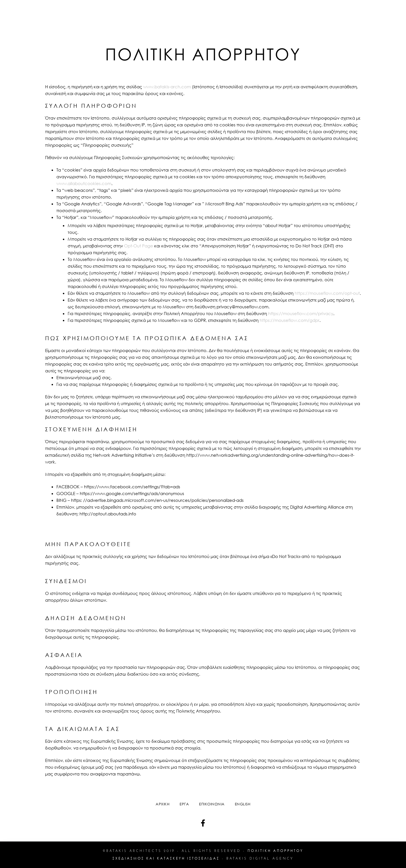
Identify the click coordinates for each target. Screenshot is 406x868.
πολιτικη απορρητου (275, 850)
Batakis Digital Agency (260, 858)
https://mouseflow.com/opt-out (327, 293)
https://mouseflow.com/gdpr (289, 320)
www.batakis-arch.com (167, 86)
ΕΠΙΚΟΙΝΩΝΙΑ (212, 804)
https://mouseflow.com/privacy (300, 313)
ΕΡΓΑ (184, 804)
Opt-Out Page (138, 246)
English (243, 804)
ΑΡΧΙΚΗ (162, 804)
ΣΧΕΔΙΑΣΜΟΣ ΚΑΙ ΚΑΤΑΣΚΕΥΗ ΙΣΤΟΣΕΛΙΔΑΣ (166, 858)
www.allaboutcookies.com (83, 183)
